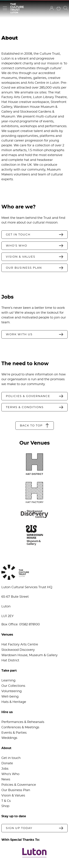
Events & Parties (14, 732)
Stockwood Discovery (18, 649)
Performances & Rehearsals (22, 722)
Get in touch (11, 758)
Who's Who (10, 774)
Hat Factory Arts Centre (19, 644)
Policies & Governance (18, 784)
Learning (8, 680)
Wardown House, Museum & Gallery (29, 655)
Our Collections (13, 685)
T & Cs (6, 801)
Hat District (10, 660)
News (5, 779)
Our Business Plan (15, 790)
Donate (7, 763)
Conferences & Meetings (20, 727)
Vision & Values (13, 795)
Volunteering (11, 691)
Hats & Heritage (13, 702)
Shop (5, 806)
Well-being (10, 696)
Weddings (9, 738)
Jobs (4, 768)
